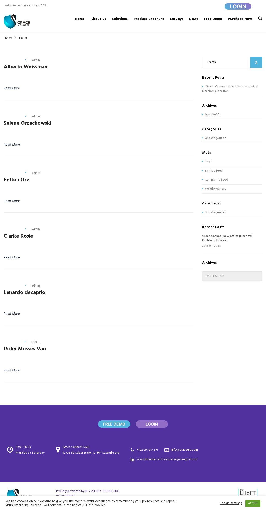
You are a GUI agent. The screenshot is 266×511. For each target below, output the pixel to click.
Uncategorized (216, 138)
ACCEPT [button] (253, 503)
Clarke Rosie (18, 236)
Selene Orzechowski (27, 123)
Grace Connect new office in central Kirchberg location (230, 89)
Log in (209, 161)
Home (80, 19)
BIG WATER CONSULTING (102, 491)
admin (35, 60)
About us (98, 19)
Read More (12, 88)
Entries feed (214, 170)
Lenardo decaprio (24, 292)
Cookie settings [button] (231, 503)
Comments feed (216, 179)
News (193, 19)
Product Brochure (149, 19)
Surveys (176, 19)
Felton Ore (16, 180)
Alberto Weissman (25, 67)
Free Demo (213, 19)
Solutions (120, 19)
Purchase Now (240, 19)
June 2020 (212, 114)
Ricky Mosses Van (25, 349)
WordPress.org (216, 188)
